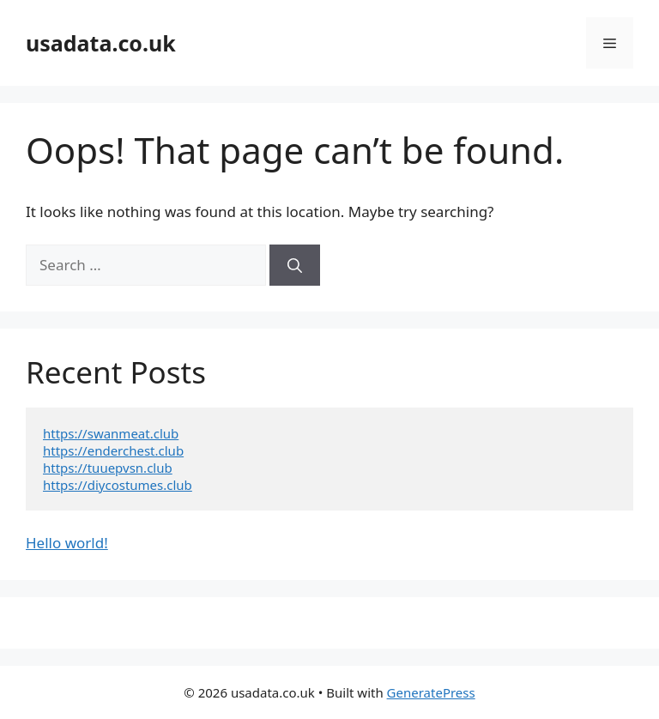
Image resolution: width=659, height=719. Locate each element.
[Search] (294, 265)
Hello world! (67, 543)
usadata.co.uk (101, 42)
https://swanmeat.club (110, 433)
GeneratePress (431, 692)
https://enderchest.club (113, 450)
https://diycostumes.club (117, 484)
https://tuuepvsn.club (107, 467)
